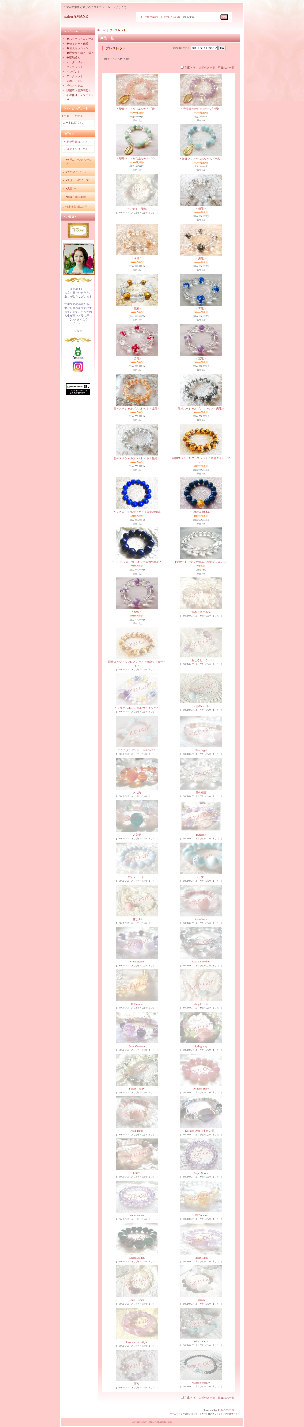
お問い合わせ (172, 17)
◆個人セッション (77, 48)
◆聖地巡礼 (73, 57)
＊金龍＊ (136, 258)
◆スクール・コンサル (80, 38)
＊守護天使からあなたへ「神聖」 (201, 108)
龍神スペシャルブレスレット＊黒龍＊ (201, 408)
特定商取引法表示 (76, 206)
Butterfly (201, 834)
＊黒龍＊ (200, 258)
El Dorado (136, 1004)
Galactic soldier (201, 961)
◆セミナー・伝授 (77, 43)
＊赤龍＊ (136, 358)
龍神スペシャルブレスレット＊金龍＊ (137, 408)
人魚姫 (137, 834)
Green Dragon (137, 1257)
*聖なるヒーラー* (201, 660)
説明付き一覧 (207, 67)
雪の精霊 (200, 792)
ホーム (101, 30)
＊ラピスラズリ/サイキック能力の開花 (137, 512)
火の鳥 (137, 792)
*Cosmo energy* (201, 1382)
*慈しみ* (136, 919)
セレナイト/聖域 (137, 208)
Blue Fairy (201, 1341)
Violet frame (137, 961)
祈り (137, 1383)
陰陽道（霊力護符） (78, 90)
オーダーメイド (76, 62)
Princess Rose (201, 1088)
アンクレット (74, 76)
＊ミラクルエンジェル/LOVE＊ (137, 750)
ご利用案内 (151, 17)
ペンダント (73, 71)
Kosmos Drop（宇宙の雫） (201, 1130)
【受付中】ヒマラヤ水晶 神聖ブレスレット (201, 562)
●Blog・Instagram (75, 196)
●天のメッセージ (75, 171)
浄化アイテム (74, 85)
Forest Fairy (137, 1088)
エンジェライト (137, 877)
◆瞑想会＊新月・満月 (80, 52)
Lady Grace (136, 1299)
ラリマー (200, 877)
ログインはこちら (77, 148)
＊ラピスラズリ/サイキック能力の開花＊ (137, 562)
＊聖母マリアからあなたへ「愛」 (136, 108)
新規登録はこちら (77, 141)
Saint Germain (137, 1046)
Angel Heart (201, 1004)
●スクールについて (77, 180)
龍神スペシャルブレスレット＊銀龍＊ (137, 458)
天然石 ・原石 (75, 81)
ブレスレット (74, 67)
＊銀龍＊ (200, 208)
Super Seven (201, 1173)
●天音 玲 (70, 188)
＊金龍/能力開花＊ (201, 512)
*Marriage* (201, 750)
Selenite (201, 1299)
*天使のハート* (201, 706)
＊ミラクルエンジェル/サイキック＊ (136, 707)
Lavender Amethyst (137, 1342)
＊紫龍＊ (200, 358)
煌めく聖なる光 (201, 612)
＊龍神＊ (136, 308)
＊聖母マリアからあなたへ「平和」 (201, 158)
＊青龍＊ (200, 308)
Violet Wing (201, 1257)
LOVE (137, 1173)
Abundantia (201, 919)
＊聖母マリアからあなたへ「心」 (136, 158)
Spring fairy (201, 1046)
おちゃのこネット (229, 1410)
